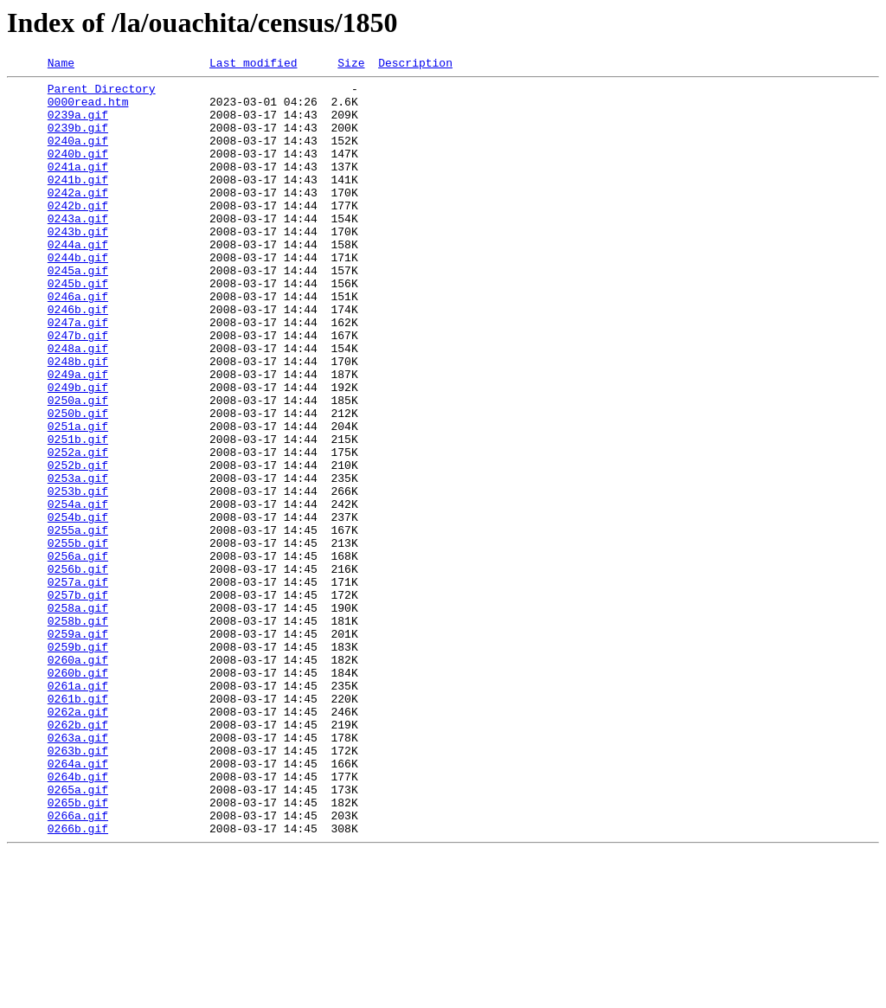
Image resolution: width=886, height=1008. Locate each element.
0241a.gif (78, 187)
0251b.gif (78, 514)
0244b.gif (78, 296)
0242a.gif (78, 218)
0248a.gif (78, 405)
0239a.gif (78, 124)
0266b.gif (78, 981)
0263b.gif (78, 888)
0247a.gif (78, 374)
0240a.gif (78, 156)
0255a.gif (78, 623)
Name (61, 65)
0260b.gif (78, 794)
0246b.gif (78, 358)
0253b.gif (78, 576)
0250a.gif (78, 467)
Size (350, 65)
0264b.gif (78, 919)
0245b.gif (78, 327)
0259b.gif (78, 763)
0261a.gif (78, 810)
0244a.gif (78, 280)
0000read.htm (88, 109)
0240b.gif (78, 171)
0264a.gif (78, 903)
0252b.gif (78, 545)
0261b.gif (78, 825)
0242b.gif (78, 233)
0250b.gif (78, 483)
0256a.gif (78, 654)
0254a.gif (78, 592)
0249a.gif (78, 436)
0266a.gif (78, 965)
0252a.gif (78, 529)
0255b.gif (78, 638)
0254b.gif (78, 607)
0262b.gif (78, 856)
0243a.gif (78, 249)
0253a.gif (78, 560)
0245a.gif (78, 311)
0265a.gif (78, 934)
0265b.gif (78, 950)
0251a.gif (78, 498)
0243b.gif (78, 265)
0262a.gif (78, 841)
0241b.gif (78, 202)
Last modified (253, 65)
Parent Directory (102, 93)
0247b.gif (78, 389)
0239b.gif (78, 140)
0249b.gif (78, 451)
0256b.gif (78, 669)
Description (415, 65)
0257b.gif (78, 701)
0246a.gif (78, 342)
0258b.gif (78, 732)
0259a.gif (78, 747)
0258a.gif (78, 716)
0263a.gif (78, 872)
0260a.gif (78, 778)
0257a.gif (78, 685)
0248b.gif (78, 420)
